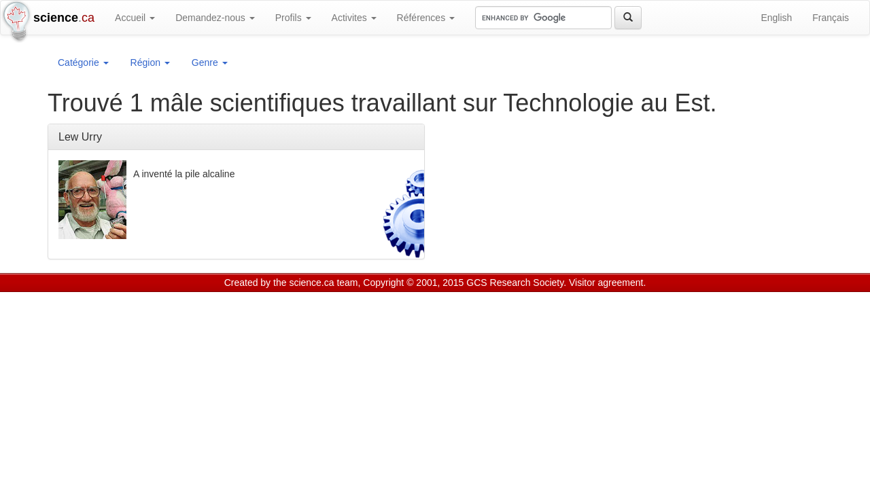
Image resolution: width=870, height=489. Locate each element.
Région (150, 62)
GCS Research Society (514, 282)
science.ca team (323, 282)
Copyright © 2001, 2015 (413, 282)
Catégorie (83, 62)
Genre (210, 62)
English (776, 17)
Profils (293, 17)
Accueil (135, 17)
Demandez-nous (215, 17)
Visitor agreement (606, 282)
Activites (354, 17)
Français (830, 17)
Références (426, 17)
